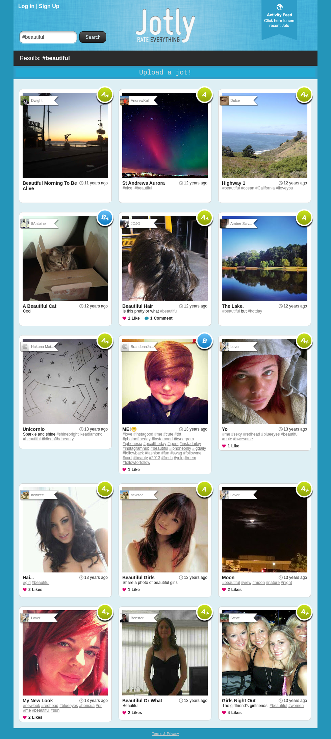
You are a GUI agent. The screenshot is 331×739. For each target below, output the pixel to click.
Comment (163, 318)
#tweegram (184, 439)
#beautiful (143, 188)
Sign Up (49, 6)
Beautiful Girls (138, 577)
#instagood (143, 434)
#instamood (162, 439)
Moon (228, 577)
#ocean (247, 188)
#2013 (154, 457)
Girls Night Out (239, 700)
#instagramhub (136, 448)
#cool (127, 457)
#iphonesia (132, 443)
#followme (192, 453)
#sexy (236, 434)
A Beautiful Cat (39, 306)
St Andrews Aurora (143, 183)
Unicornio (34, 429)
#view (246, 582)
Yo (225, 429)
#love (127, 434)
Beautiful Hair (137, 306)
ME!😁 (129, 429)
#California (265, 188)
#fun (165, 453)
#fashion (152, 453)
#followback (133, 453)
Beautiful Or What (142, 700)
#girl (27, 582)
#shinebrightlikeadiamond (79, 434)
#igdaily (199, 448)
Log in (26, 6)
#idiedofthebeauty (58, 439)
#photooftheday (137, 439)
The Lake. (233, 306)
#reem (190, 457)
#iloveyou (284, 188)
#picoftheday (154, 443)
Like (136, 318)
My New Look (38, 700)
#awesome (243, 439)
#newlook (31, 705)
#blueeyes (270, 434)
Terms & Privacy (165, 734)
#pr (99, 705)
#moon (258, 582)
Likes (37, 589)
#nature (273, 582)
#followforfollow (136, 462)
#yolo (179, 457)
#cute (168, 434)
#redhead (251, 434)
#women (296, 705)
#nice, (128, 188)
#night (286, 582)
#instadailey (190, 443)
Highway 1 (233, 183)
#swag (176, 453)
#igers (173, 443)
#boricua (87, 705)
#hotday (255, 311)
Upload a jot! (165, 72)
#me (158, 434)
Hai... (28, 577)
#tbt (177, 434)
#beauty (140, 457)
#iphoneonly (180, 448)
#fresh (167, 457)
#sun (55, 710)
